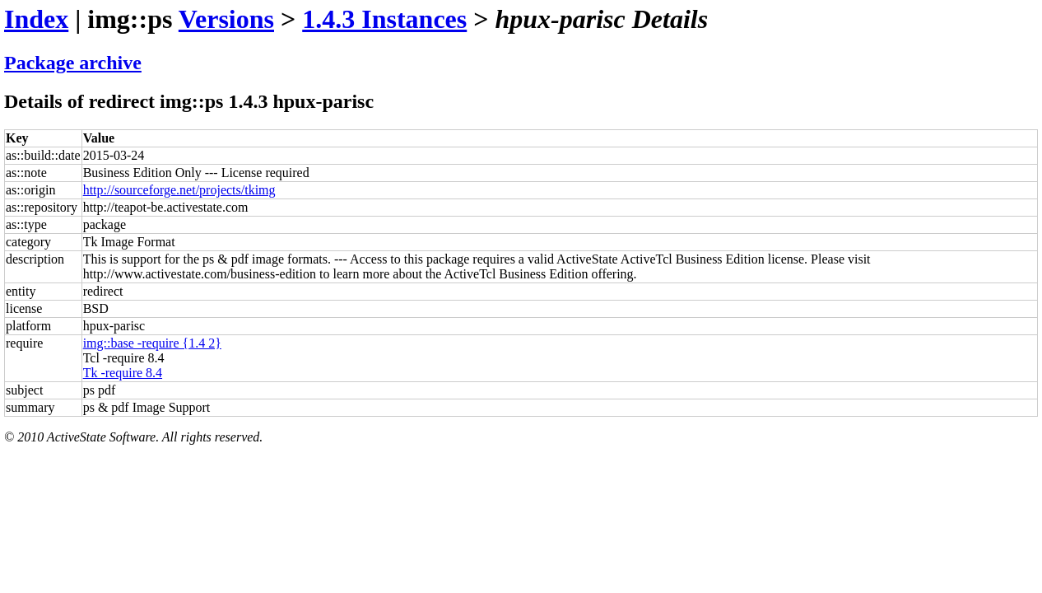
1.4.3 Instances (384, 19)
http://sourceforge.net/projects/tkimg (179, 190)
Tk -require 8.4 (122, 373)
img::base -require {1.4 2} (152, 343)
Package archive (73, 62)
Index (36, 19)
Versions (226, 19)
